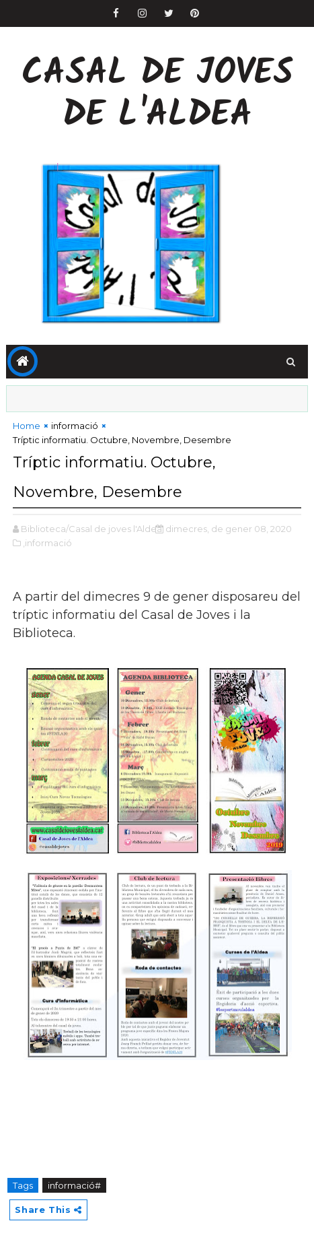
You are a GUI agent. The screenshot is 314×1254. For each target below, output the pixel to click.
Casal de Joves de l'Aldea (157, 95)
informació (74, 425)
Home (26, 425)
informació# (74, 1185)
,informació (47, 542)
